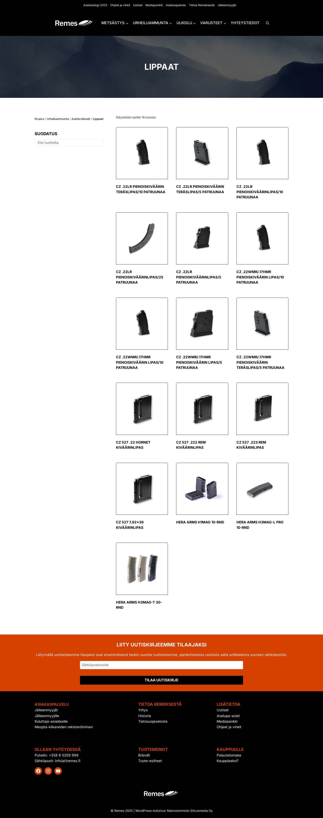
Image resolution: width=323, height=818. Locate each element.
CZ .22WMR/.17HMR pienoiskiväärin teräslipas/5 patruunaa (260, 362)
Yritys (143, 710)
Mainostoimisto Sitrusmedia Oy (190, 811)
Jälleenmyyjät (227, 5)
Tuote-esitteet (150, 761)
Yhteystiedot (245, 23)
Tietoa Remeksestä (202, 5)
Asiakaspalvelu (176, 5)
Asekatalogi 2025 (95, 5)
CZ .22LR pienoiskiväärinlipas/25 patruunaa (139, 277)
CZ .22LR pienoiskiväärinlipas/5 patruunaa (198, 277)
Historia (144, 716)
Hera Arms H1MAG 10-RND (200, 522)
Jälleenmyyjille (47, 716)
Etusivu (39, 119)
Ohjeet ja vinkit (120, 5)
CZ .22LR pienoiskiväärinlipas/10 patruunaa (259, 192)
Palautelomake (229, 755)
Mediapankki (154, 5)
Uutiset (138, 5)
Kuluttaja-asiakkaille (51, 721)
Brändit (144, 755)
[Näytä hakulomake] (267, 23)
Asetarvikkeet (80, 119)
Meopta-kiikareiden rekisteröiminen (64, 727)
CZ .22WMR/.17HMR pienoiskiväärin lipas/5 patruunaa (199, 362)
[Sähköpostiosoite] (161, 665)
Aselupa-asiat (228, 716)
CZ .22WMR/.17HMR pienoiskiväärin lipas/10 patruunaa (260, 277)
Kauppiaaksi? (228, 761)
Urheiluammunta (58, 119)
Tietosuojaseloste (152, 721)
